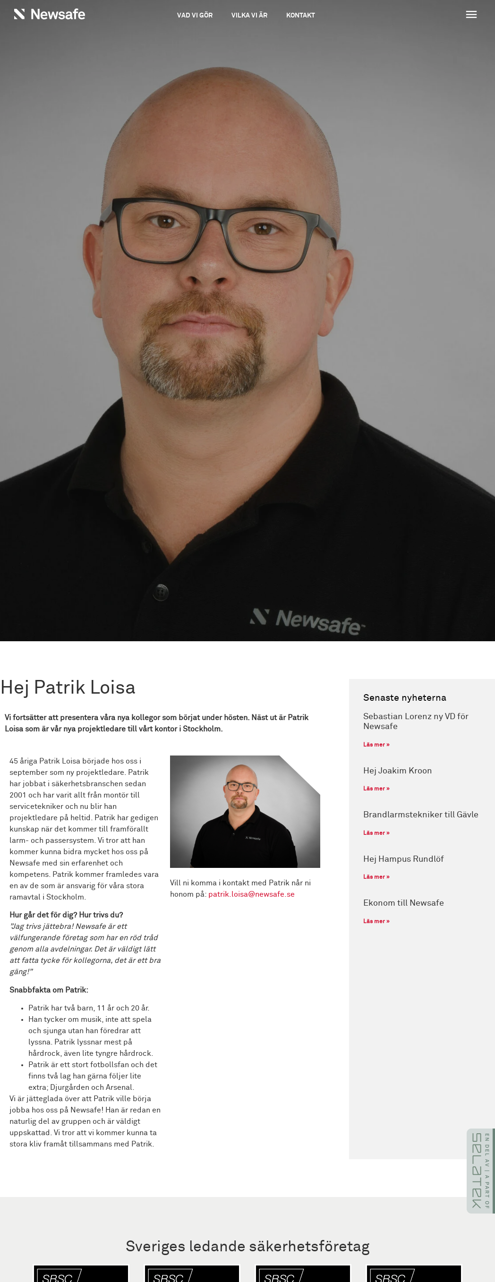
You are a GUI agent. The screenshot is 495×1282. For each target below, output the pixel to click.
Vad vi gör (195, 15)
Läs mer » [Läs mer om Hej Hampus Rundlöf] (376, 877)
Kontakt (300, 15)
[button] (435, 15)
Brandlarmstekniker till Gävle (420, 815)
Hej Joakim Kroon (397, 771)
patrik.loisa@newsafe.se (251, 894)
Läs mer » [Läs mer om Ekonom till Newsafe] (376, 922)
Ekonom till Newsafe (403, 903)
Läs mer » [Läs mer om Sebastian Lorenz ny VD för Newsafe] (376, 745)
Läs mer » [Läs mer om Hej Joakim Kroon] (376, 789)
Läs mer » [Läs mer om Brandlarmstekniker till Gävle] (376, 833)
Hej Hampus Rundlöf (403, 859)
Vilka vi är (249, 15)
